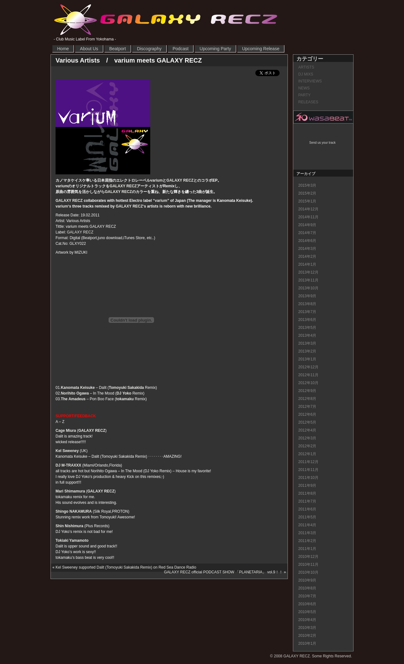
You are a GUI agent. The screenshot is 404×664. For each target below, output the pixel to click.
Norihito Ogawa (75, 393)
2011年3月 (307, 533)
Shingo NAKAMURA (74, 511)
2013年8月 (307, 304)
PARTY (304, 95)
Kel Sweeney (67, 451)
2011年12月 (308, 462)
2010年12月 (308, 556)
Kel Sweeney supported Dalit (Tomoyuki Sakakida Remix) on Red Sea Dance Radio (126, 567)
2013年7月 (307, 312)
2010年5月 (307, 612)
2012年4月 (307, 430)
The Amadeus (73, 399)
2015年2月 (307, 193)
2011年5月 (307, 517)
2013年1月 (307, 359)
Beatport (117, 48)
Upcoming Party (215, 48)
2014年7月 (307, 233)
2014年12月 (308, 209)
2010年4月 (307, 620)
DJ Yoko (123, 393)
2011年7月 (307, 501)
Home (63, 48)
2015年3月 (307, 185)
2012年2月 (307, 446)
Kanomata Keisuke (78, 387)
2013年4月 (307, 335)
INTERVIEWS (310, 81)
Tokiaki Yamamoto (72, 540)
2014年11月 (308, 217)
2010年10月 (308, 572)
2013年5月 (307, 327)
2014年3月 (307, 248)
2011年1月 (307, 548)
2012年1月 (307, 454)
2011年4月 (307, 525)
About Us (89, 48)
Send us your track (322, 142)
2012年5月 (307, 422)
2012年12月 (308, 367)
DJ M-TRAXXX (68, 465)
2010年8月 (307, 588)
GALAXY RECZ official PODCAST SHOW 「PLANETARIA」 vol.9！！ (223, 572)
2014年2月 (307, 256)
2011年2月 (307, 541)
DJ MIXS (305, 74)
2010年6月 (307, 604)
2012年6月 (307, 414)
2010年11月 (308, 564)
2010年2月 (307, 635)
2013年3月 (307, 343)
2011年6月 (307, 509)
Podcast (181, 48)
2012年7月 (307, 406)
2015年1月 (307, 201)
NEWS (304, 88)
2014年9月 (307, 225)
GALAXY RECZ (166, 19)
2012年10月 (308, 383)
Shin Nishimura (69, 526)
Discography (149, 48)
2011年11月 (308, 470)
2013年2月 (307, 351)
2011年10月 (308, 477)
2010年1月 (307, 643)
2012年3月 (307, 438)
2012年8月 (307, 398)
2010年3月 (307, 627)
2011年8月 (307, 493)
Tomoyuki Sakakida (126, 387)
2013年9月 (307, 296)
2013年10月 (308, 288)
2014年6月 (307, 240)
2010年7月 (307, 596)
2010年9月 (307, 580)
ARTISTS (306, 67)
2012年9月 (307, 391)
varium (156, 180)
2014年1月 (307, 264)
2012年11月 (308, 375)
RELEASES (308, 102)
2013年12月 (308, 272)
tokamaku (125, 399)
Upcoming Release (260, 48)
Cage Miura (66, 430)
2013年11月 (308, 280)
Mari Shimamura (70, 491)
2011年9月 (307, 485)
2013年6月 (307, 319)
